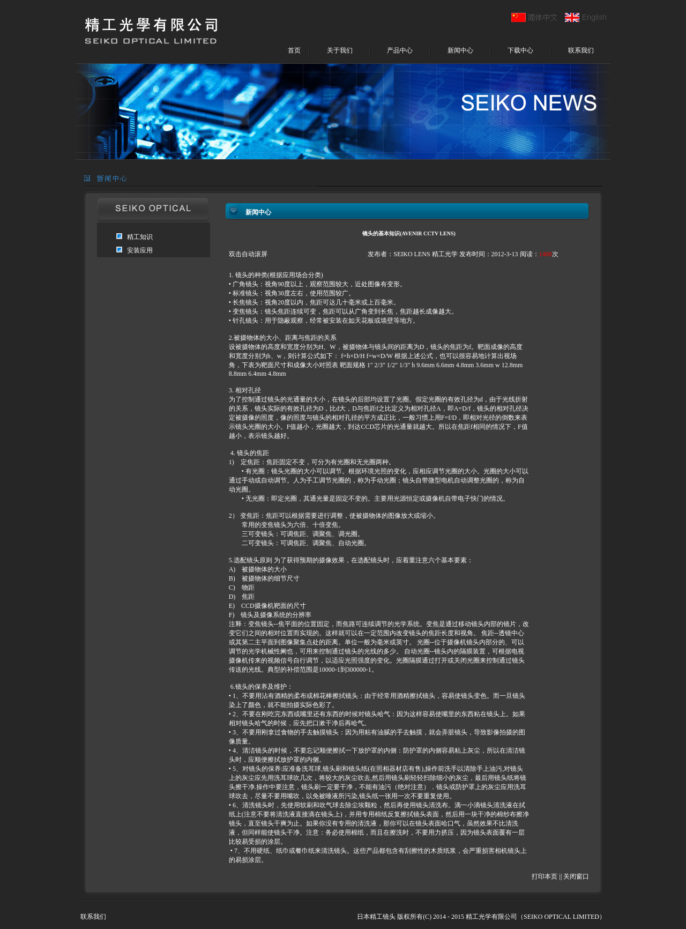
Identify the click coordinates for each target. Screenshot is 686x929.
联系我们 (581, 50)
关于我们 (340, 50)
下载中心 (520, 50)
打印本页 (544, 876)
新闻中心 (460, 50)
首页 (294, 50)
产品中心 (400, 50)
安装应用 (140, 250)
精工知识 (140, 237)
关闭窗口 (576, 876)
